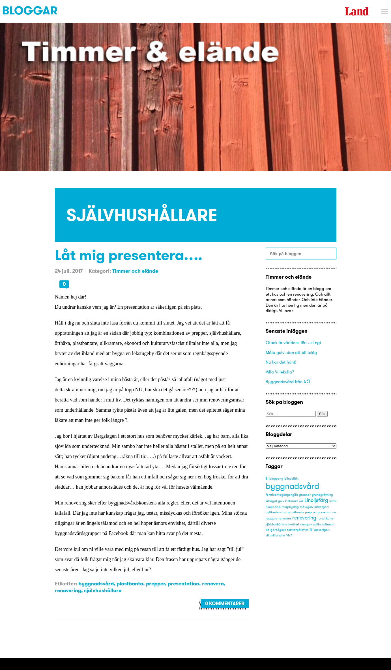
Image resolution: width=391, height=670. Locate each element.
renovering (68, 590)
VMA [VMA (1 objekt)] (289, 535)
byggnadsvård (96, 583)
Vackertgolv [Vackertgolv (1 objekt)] (321, 530)
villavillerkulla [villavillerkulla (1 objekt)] (275, 535)
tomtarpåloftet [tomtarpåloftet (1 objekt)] (297, 530)
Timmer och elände (135, 271)
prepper (155, 583)
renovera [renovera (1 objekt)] (285, 518)
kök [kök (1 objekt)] (301, 501)
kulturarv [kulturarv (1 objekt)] (291, 501)
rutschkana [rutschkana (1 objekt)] (325, 518)
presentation (183, 583)
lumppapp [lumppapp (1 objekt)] (273, 507)
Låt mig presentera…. (128, 255)
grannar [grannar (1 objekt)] (305, 495)
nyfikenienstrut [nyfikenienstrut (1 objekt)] (276, 512)
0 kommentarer (224, 603)
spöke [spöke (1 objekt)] (317, 524)
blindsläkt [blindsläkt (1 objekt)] (291, 478)
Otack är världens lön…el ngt (293, 342)
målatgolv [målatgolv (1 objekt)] (321, 507)
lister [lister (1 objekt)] (332, 501)
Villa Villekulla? (280, 372)
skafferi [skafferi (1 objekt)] (293, 524)
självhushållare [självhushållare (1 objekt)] (276, 524)
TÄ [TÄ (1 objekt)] (311, 530)
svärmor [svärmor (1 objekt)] (328, 524)
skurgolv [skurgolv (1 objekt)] (306, 524)
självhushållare (102, 590)
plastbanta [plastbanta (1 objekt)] (296, 512)
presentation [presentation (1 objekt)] (327, 512)
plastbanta (130, 583)
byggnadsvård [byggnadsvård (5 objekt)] (292, 486)
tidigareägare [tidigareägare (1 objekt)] (276, 530)
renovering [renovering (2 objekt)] (304, 518)
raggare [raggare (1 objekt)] (272, 518)
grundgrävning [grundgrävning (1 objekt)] (322, 495)
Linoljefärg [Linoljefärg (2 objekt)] (316, 500)
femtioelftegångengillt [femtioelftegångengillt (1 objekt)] (282, 495)
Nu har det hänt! (281, 362)
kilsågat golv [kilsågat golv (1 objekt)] (275, 501)
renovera (213, 583)
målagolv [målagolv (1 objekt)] (306, 507)
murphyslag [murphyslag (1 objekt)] (290, 507)
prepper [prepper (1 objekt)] (311, 512)
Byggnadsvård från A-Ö (288, 381)
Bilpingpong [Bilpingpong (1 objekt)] (274, 478)
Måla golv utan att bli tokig (291, 352)
